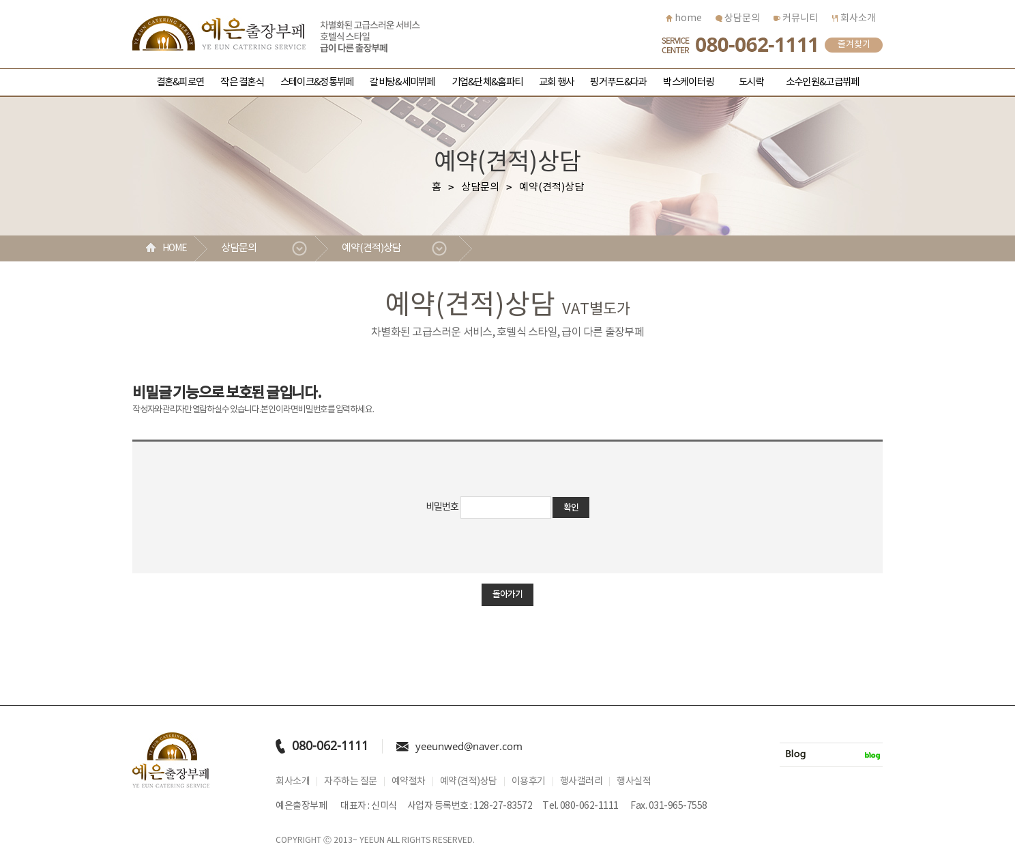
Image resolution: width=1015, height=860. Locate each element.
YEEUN (372, 840)
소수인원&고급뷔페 (822, 82)
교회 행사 (556, 82)
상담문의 (738, 18)
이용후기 (529, 781)
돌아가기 (507, 594)
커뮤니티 (796, 18)
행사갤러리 (581, 781)
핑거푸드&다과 (618, 82)
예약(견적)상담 (371, 248)
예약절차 (409, 781)
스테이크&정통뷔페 (316, 82)
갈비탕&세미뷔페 (402, 82)
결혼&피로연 (180, 82)
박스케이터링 (688, 82)
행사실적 (634, 781)
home (684, 18)
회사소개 (854, 18)
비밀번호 (442, 507)
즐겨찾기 (854, 45)
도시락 (751, 82)
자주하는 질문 (350, 781)
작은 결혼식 (242, 82)
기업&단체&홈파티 (487, 82)
